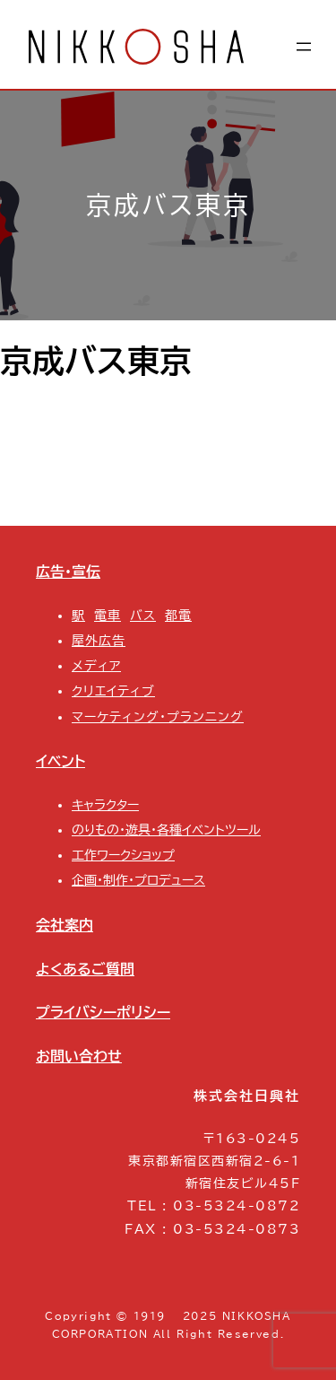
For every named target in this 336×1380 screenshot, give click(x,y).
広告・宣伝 (68, 571)
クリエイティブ (113, 691)
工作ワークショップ (123, 855)
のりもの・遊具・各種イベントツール (166, 830)
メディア (96, 665)
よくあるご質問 (85, 969)
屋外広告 (98, 640)
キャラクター (105, 805)
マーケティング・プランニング (158, 717)
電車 (107, 615)
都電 (178, 615)
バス (143, 615)
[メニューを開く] (303, 46)
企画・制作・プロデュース (138, 880)
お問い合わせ (79, 1056)
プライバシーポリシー (103, 1012)
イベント (60, 761)
